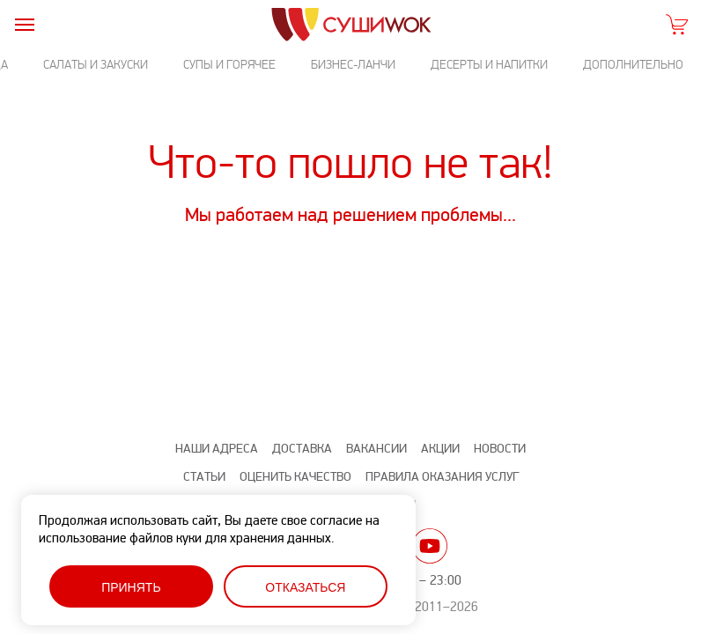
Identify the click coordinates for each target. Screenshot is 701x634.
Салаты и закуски (95, 64)
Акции (440, 448)
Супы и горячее (229, 64)
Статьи (204, 476)
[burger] (24, 24)
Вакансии (376, 448)
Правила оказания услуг (442, 476)
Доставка (302, 448)
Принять (130, 587)
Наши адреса (216, 448)
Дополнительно (633, 64)
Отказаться (305, 587)
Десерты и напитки (489, 64)
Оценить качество (295, 476)
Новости (500, 448)
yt (429, 546)
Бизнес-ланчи (353, 64)
